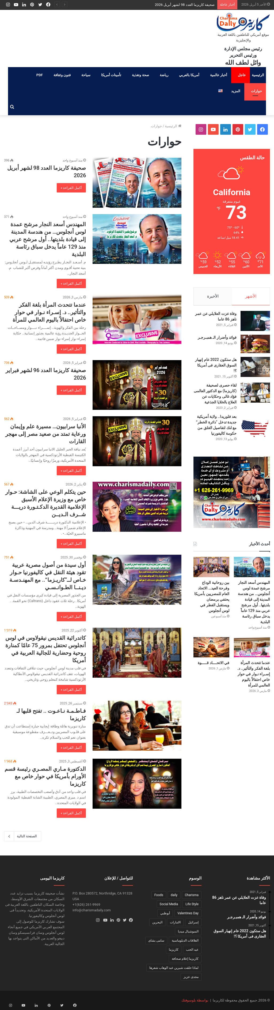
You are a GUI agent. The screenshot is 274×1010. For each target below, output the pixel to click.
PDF (39, 75)
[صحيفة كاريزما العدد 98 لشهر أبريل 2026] (137, 183)
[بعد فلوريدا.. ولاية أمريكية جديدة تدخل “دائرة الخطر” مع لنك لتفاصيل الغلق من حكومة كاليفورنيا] (255, 431)
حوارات (256, 91)
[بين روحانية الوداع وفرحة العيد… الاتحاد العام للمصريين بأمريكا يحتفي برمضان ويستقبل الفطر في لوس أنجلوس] (211, 570)
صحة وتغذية (140, 75)
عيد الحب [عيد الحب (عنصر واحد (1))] (192, 949)
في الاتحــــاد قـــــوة (213, 665)
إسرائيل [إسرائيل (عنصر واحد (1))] (193, 922)
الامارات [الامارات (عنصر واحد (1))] (175, 922)
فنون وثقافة (62, 75)
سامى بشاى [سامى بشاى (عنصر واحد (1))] (156, 940)
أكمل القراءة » (71, 188)
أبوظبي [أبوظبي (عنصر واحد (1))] (165, 913)
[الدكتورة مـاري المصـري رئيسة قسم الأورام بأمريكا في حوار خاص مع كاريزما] (137, 784)
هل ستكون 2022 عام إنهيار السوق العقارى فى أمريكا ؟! (216, 368)
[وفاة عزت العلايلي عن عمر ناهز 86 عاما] (255, 324)
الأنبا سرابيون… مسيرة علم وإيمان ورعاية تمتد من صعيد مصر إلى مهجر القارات (45, 434)
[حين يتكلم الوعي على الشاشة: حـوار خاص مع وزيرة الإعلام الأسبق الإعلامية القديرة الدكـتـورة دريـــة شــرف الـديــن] (137, 507)
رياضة (164, 75)
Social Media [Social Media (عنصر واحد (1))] (169, 904)
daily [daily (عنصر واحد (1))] (174, 895)
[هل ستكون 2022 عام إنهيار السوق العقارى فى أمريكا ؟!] (255, 370)
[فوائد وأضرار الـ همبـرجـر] (255, 346)
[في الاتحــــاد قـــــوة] (211, 650)
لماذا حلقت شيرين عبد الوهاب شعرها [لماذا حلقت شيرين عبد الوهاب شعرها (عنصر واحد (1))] (174, 968)
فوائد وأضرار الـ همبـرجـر (217, 340)
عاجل (242, 75)
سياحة (85, 75)
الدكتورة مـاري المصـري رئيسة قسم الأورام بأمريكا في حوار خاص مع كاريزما (45, 776)
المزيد (235, 91)
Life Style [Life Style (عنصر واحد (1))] (192, 904)
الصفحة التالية (22, 836)
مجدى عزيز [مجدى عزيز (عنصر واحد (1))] (191, 977)
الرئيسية (258, 75)
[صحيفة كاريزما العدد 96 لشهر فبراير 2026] (137, 385)
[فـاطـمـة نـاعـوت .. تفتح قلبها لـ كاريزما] (137, 726)
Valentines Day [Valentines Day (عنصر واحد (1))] (188, 913)
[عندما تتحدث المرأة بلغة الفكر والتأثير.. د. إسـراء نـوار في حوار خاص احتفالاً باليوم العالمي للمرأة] (137, 320)
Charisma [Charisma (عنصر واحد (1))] (192, 895)
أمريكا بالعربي (189, 75)
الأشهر (250, 296)
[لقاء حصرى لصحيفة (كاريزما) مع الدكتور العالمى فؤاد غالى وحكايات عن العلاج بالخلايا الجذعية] (255, 395)
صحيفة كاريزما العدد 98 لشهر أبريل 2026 (185, 5)
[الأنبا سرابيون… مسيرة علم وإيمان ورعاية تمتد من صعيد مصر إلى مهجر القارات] (137, 441)
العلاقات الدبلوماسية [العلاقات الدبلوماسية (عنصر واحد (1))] (185, 940)
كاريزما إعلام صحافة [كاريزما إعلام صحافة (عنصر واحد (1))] (185, 959)
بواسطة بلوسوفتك (194, 1000)
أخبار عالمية (218, 75)
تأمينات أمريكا (111, 75)
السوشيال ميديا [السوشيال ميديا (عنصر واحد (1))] (188, 931)
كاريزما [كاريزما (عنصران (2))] (173, 949)
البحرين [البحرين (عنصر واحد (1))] (157, 922)
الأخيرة (212, 296)
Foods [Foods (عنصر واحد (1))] (158, 895)
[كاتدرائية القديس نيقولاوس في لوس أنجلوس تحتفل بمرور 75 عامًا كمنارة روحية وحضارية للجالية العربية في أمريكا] (137, 653)
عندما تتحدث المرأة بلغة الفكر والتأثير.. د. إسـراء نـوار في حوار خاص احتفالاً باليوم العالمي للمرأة (49, 312)
